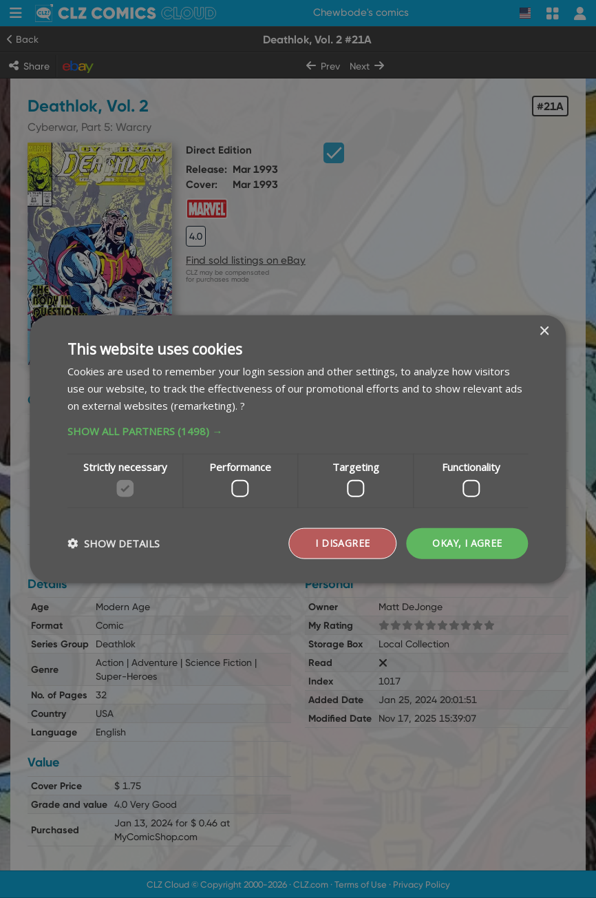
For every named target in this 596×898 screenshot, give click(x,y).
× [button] (544, 331)
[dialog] (298, 449)
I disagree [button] (342, 543)
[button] (297, 430)
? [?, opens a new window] (242, 405)
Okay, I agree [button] (467, 543)
